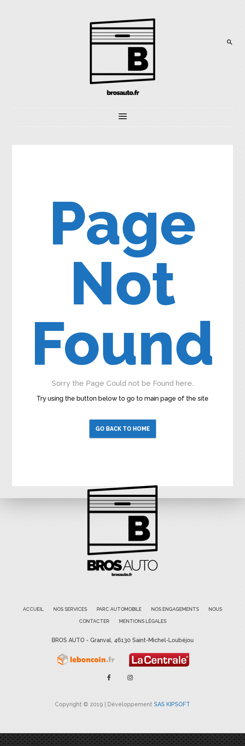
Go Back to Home (122, 429)
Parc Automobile (119, 609)
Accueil (33, 609)
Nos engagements (175, 609)
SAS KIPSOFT (172, 704)
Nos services (70, 609)
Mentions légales (142, 621)
